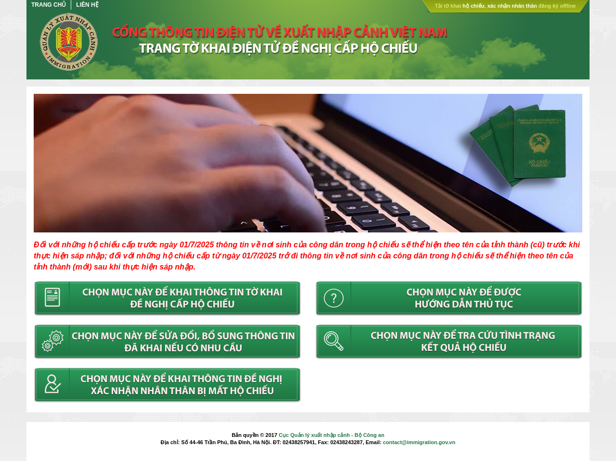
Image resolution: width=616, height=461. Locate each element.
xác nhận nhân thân (512, 6)
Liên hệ (87, 4)
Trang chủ (48, 4)
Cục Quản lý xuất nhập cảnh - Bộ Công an (332, 435)
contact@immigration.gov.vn (419, 442)
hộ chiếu (473, 6)
